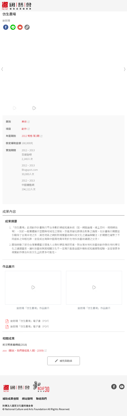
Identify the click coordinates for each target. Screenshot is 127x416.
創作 (24, 128)
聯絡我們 (41, 398)
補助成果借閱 (11, 398)
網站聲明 (27, 398)
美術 (24, 121)
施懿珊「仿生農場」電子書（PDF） (30, 321)
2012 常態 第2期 (30, 136)
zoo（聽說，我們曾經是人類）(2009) (23, 350)
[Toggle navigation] (122, 6)
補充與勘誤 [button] (66, 360)
